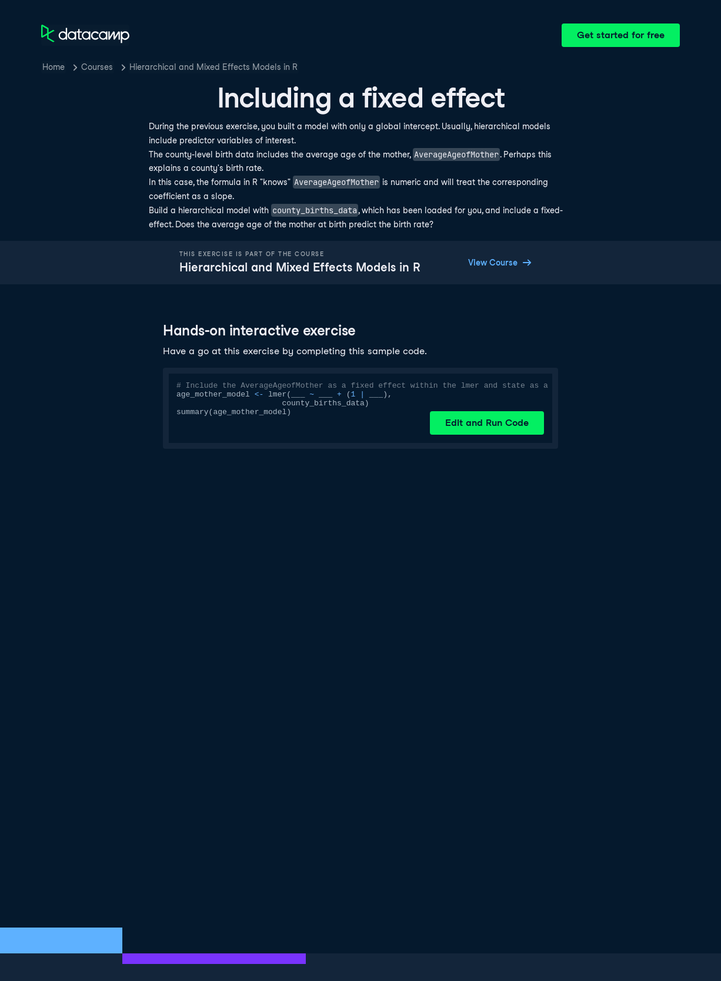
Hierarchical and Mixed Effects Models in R (213, 67)
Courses (97, 67)
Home (53, 67)
